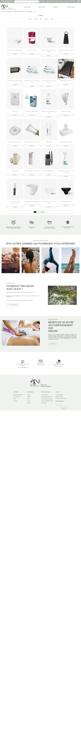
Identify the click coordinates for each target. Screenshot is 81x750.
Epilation (30, 19)
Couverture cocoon (32, 50)
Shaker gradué (49, 142)
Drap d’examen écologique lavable (15, 50)
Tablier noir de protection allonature (66, 50)
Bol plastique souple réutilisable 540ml (32, 201)
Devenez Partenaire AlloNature (47, 398)
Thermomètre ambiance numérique (15, 80)
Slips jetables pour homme (66, 201)
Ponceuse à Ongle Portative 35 (49, 170)
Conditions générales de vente (47, 400)
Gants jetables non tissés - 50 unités (32, 142)
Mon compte (43, 402)
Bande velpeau (15, 170)
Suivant (43, 212)
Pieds (52, 19)
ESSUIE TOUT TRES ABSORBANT (32, 111)
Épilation (29, 402)
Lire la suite (52, 343)
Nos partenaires (50, 1)
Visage (35, 19)
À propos (15, 400)
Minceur (46, 19)
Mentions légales (44, 394)
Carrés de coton (15, 111)
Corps (41, 19)
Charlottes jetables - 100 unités (15, 142)
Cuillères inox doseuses (66, 111)
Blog (56, 1)
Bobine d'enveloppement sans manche (32, 170)
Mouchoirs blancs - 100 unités (66, 142)
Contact (61, 1)
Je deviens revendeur (13, 304)
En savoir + (15, 53)
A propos (43, 1)
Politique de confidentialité (46, 396)
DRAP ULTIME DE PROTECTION (66, 80)
